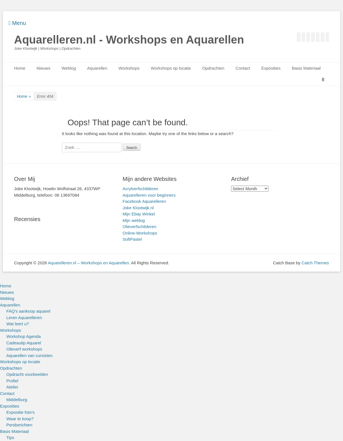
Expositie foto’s (20, 412)
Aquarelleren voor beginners (149, 195)
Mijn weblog (134, 220)
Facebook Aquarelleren (144, 201)
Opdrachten (213, 68)
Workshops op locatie (171, 68)
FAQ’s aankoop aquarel (28, 311)
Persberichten (19, 424)
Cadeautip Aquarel (23, 342)
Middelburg (16, 399)
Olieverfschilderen (139, 226)
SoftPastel (132, 239)
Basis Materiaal (306, 68)
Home (19, 68)
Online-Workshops (140, 233)
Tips (10, 437)
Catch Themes (315, 262)
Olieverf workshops (24, 349)
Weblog (69, 68)
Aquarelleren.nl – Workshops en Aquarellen (88, 262)
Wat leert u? (17, 323)
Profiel (12, 380)
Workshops (129, 68)
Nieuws (43, 68)
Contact (243, 68)
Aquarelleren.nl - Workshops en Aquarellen (129, 39)
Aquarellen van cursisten (29, 355)
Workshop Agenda (23, 336)
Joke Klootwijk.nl (138, 207)
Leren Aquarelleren (24, 317)
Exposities (271, 68)
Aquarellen (97, 68)
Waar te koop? (20, 418)
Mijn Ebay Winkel (139, 214)
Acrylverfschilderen (140, 188)
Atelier (12, 387)
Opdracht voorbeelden (27, 374)
